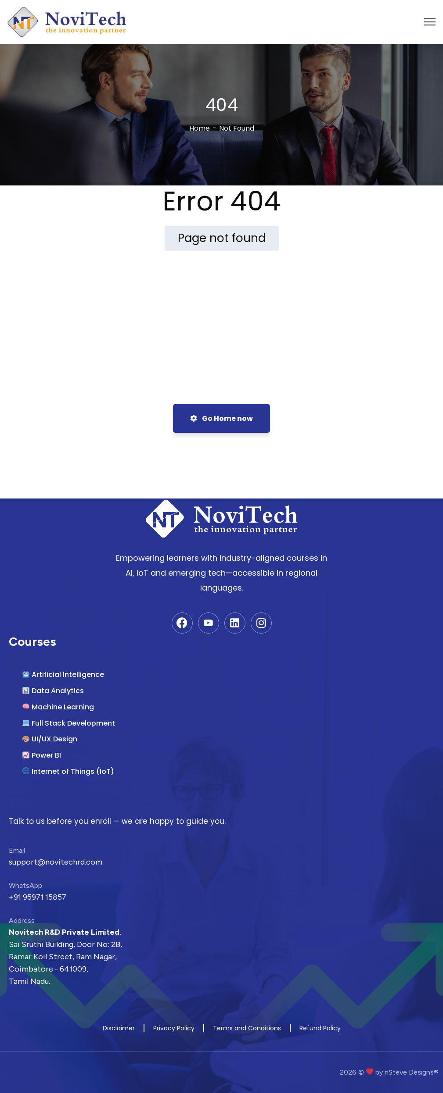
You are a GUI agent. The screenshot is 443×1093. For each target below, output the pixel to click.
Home (199, 128)
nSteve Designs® (412, 1072)
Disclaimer (119, 1028)
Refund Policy (320, 1028)
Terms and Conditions (247, 1028)
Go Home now (221, 418)
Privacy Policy (173, 1028)
